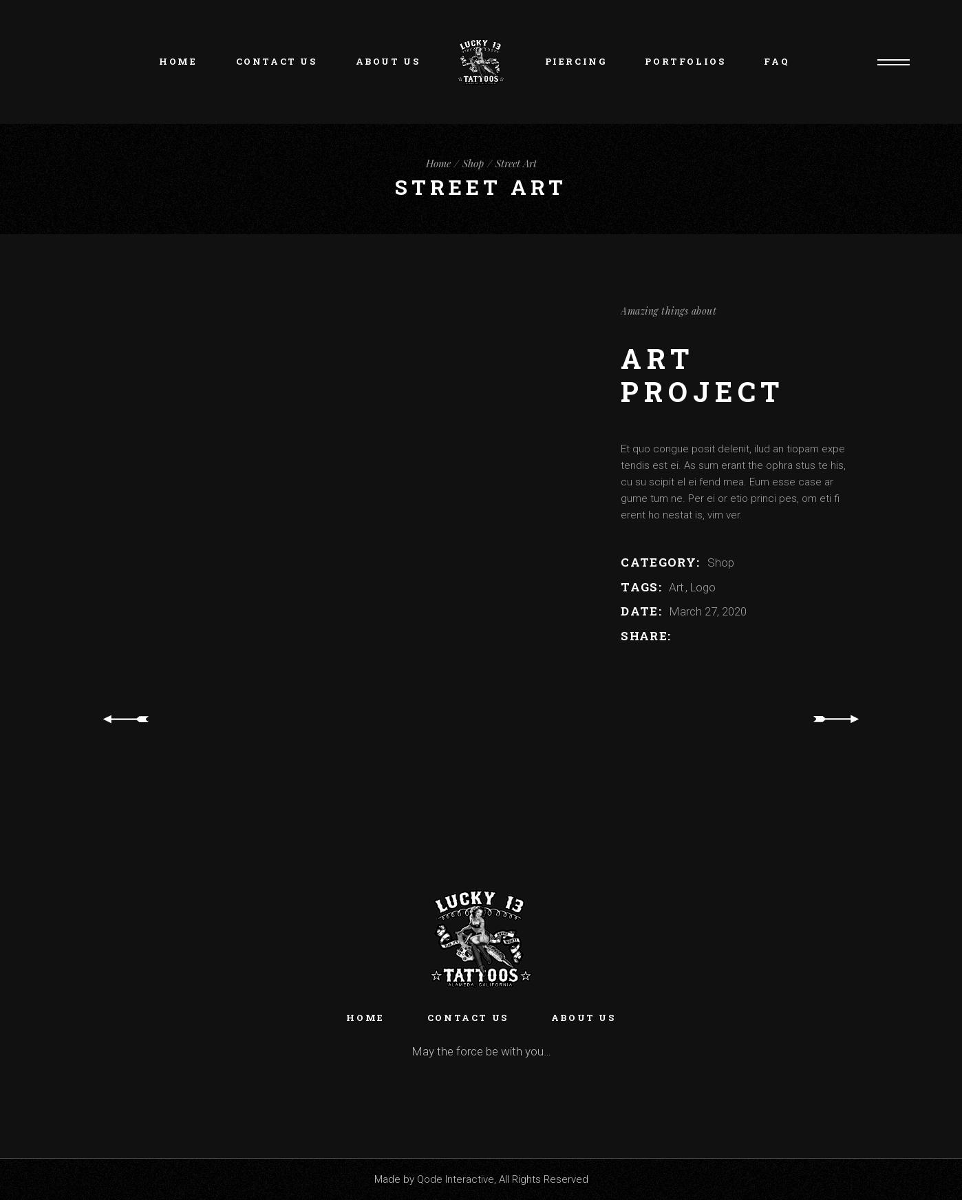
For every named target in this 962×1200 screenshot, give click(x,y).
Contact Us (468, 1017)
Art (678, 587)
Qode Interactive (455, 1179)
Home (365, 1017)
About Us (583, 1017)
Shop (720, 562)
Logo (703, 587)
